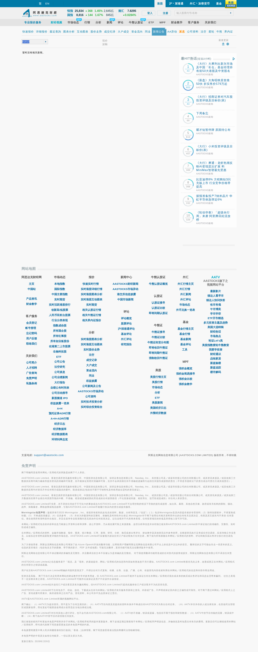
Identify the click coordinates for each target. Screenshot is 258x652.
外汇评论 (126, 339)
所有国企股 (59, 330)
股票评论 (126, 323)
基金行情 (185, 333)
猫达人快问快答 (215, 300)
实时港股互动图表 (91, 299)
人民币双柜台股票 (59, 315)
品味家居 (215, 358)
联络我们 (31, 343)
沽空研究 (59, 366)
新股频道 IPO (60, 398)
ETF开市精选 (215, 318)
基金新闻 (185, 339)
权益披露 (91, 380)
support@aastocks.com (49, 455)
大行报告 (59, 382)
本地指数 (59, 283)
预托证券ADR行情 (60, 413)
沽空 (91, 354)
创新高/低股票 (59, 309)
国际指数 (59, 289)
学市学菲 (215, 313)
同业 (91, 375)
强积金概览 (185, 368)
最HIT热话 (196, 58)
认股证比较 (158, 307)
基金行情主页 (186, 328)
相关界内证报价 (91, 320)
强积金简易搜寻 (185, 373)
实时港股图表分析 (91, 294)
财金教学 (31, 303)
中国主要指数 (60, 294)
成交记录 (91, 359)
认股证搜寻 (158, 302)
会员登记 (31, 322)
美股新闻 (158, 402)
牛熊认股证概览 (158, 283)
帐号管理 (31, 328)
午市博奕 (215, 309)
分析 (158, 392)
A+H (59, 408)
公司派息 (59, 372)
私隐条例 (31, 383)
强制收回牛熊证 (158, 358)
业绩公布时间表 (59, 387)
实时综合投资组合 (91, 406)
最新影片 (215, 291)
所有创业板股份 (59, 341)
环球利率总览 (60, 439)
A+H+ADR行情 (60, 418)
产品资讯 (31, 298)
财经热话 (215, 331)
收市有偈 (215, 304)
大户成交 (91, 365)
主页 (31, 283)
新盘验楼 (215, 363)
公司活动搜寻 (60, 392)
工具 (185, 349)
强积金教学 (185, 384)
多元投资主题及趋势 (216, 322)
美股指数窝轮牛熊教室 (215, 345)
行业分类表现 (60, 320)
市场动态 (158, 387)
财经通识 (215, 354)
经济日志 (59, 423)
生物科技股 (59, 351)
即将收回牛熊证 (158, 347)
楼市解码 (215, 372)
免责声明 (31, 378)
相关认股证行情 (91, 309)
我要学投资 (215, 349)
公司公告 (59, 361)
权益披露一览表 (59, 403)
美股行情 (158, 382)
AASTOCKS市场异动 (92, 391)
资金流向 (91, 370)
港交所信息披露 (126, 294)
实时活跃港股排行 (59, 304)
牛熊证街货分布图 (158, 342)
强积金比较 (185, 378)
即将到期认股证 (158, 313)
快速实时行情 (92, 283)
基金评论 (126, 333)
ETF (59, 356)
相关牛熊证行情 (91, 315)
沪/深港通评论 (126, 328)
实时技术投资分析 (91, 401)
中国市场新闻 (126, 299)
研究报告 (126, 344)
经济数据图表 (60, 434)
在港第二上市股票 (59, 346)
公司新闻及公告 (91, 386)
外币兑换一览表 (185, 309)
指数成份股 (59, 325)
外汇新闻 (185, 294)
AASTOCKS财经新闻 (126, 283)
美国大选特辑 (215, 327)
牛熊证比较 (158, 337)
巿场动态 (185, 304)
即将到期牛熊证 (158, 352)
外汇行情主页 (186, 283)
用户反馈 (31, 338)
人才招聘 (31, 367)
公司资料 (91, 396)
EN (47, 3)
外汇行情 (185, 289)
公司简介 (31, 362)
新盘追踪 (215, 367)
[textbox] (204, 13)
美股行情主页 (158, 376)
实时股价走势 (91, 349)
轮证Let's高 (216, 340)
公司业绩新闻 (60, 377)
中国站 (32, 289)
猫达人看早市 (215, 295)
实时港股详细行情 (91, 289)
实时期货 (59, 299)
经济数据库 (59, 428)
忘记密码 (31, 333)
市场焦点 (215, 336)
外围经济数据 (158, 412)
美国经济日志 (158, 407)
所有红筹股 (59, 335)
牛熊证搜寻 (158, 331)
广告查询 (31, 372)
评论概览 (126, 318)
